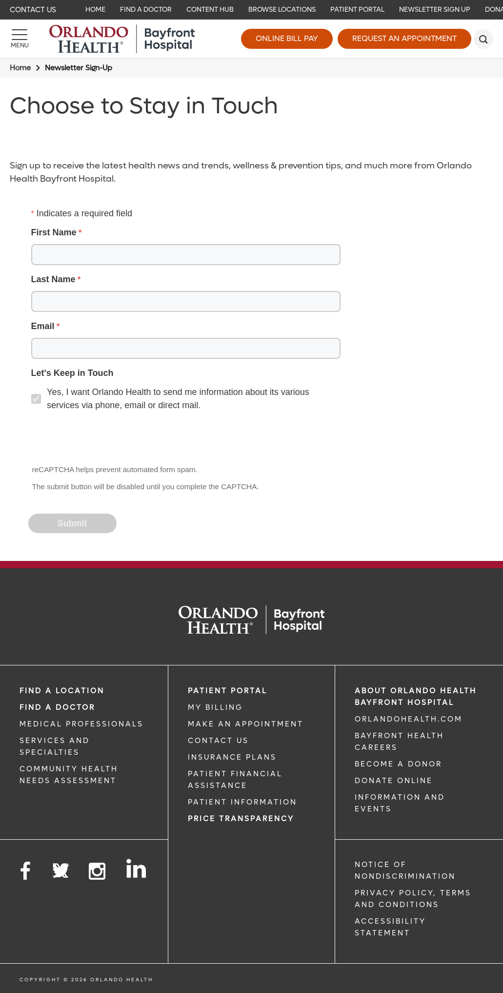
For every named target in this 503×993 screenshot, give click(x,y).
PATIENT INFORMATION (242, 802)
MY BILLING (215, 707)
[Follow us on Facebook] (26, 872)
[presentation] (103, 439)
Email (43, 326)
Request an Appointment (404, 38)
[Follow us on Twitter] (60, 867)
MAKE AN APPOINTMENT (245, 724)
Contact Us (33, 10)
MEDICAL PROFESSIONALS (81, 724)
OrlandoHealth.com (409, 719)
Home (20, 68)
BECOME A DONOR (398, 764)
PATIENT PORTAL (227, 691)
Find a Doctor (57, 707)
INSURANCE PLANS (232, 757)
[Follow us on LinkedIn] (136, 868)
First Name (54, 232)
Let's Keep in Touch (72, 373)
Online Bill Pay (287, 38)
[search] (483, 39)
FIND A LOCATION (62, 691)
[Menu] (19, 39)
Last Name (53, 279)
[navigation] (251, 10)
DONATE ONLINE (394, 781)
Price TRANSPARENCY (241, 819)
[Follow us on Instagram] (98, 872)
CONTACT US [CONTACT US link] (218, 740)
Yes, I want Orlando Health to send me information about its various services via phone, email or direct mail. (178, 398)
